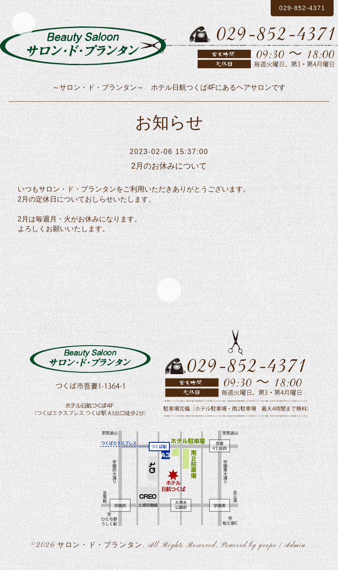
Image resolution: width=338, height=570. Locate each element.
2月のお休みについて (169, 166)
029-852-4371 (296, 8)
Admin (295, 547)
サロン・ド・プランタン (100, 547)
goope (267, 547)
